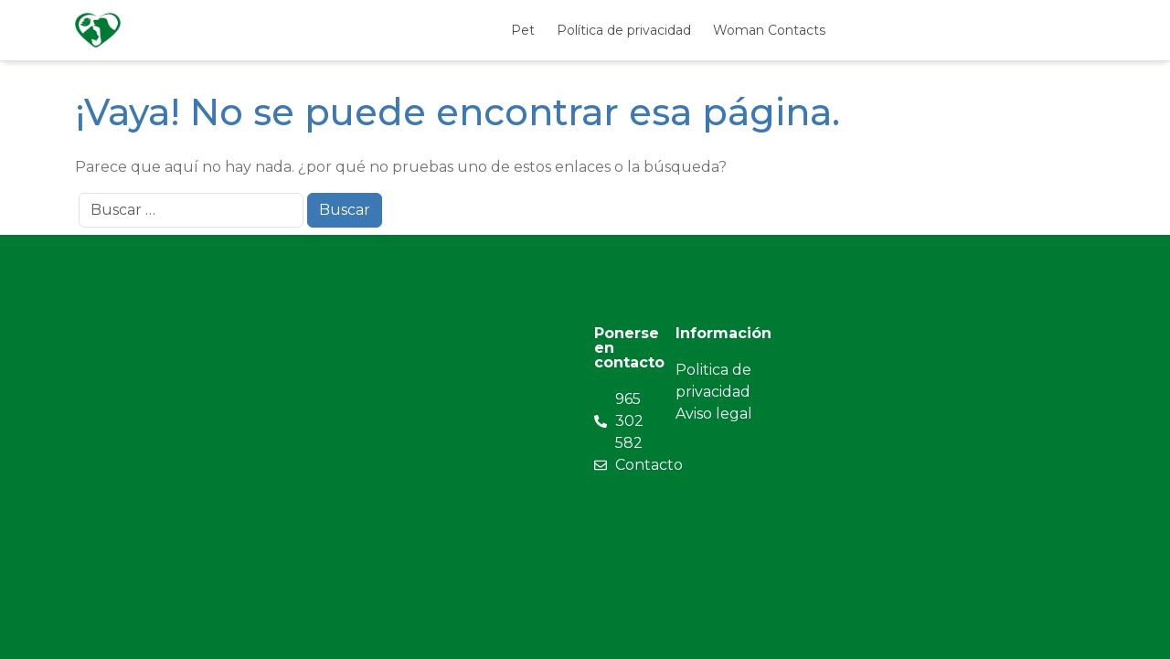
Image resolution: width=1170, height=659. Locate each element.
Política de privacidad (624, 30)
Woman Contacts (769, 30)
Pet (523, 30)
